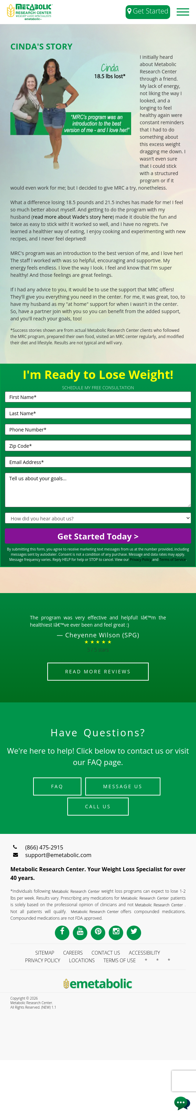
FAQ (57, 786)
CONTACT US (105, 952)
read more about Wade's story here (72, 216)
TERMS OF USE (120, 960)
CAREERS (73, 952)
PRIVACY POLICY (42, 960)
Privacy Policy (140, 559)
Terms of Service (172, 559)
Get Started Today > (97, 536)
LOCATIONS (82, 960)
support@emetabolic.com (58, 855)
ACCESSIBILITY (144, 952)
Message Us (123, 786)
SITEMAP (44, 952)
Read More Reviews (98, 671)
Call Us (98, 806)
